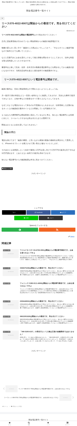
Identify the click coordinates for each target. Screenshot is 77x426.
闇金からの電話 (7, 168)
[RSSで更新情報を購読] (57, 230)
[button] (51, 218)
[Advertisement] (38, 189)
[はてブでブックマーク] (63, 212)
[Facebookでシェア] (38, 212)
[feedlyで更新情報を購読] (20, 230)
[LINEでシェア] (26, 218)
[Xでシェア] (14, 212)
